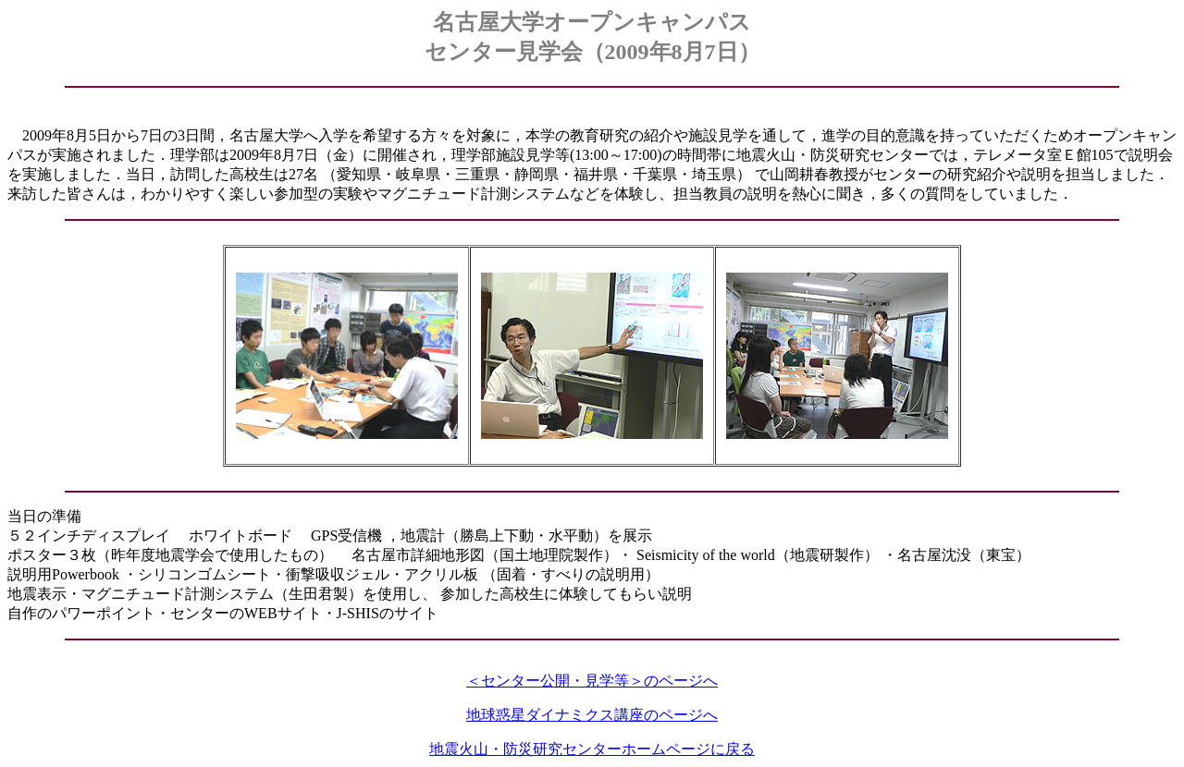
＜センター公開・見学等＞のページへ (592, 680)
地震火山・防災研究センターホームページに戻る (592, 749)
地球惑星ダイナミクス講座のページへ (592, 715)
